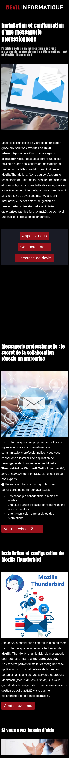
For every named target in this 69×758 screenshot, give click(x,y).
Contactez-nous (34, 247)
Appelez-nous (34, 236)
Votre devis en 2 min (22, 529)
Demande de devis (34, 258)
